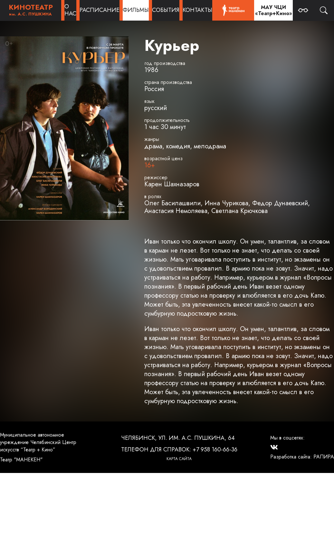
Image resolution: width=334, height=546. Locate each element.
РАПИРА (323, 456)
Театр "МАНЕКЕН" (21, 459)
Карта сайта (179, 459)
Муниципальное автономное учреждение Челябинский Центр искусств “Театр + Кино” (38, 442)
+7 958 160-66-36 (215, 449)
